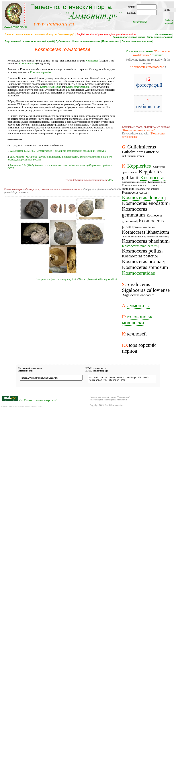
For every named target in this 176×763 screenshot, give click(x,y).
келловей (137, 334)
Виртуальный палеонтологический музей (29, 41)
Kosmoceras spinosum (145, 267)
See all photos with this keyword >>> (98, 279)
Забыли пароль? (169, 22)
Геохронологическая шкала (129, 37)
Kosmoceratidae (27, 63)
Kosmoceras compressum (134, 181)
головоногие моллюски (137, 319)
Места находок (163, 34)
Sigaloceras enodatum (139, 295)
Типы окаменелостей (159, 37)
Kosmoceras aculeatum (134, 185)
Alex (110, 180)
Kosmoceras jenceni (144, 227)
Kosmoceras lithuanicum (145, 232)
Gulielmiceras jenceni (133, 155)
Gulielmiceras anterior (140, 152)
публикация (149, 103)
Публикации (63, 41)
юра (133, 345)
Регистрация (140, 22)
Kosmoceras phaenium (77, 87)
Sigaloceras (138, 284)
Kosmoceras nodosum (157, 236)
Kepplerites (139, 166)
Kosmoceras (92, 60)
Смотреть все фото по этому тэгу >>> (56, 279)
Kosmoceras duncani (143, 197)
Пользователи (111, 41)
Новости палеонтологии (86, 41)
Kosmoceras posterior (140, 256)
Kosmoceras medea (134, 236)
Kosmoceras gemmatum (134, 212)
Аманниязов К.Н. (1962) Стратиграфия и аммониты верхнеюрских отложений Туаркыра (58, 151)
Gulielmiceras (141, 147)
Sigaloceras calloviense (146, 290)
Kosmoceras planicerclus (139, 246)
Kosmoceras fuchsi (157, 181)
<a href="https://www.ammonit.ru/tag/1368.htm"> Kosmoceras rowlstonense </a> (121, 379)
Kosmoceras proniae (40, 72)
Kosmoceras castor (134, 192)
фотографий (149, 82)
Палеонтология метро (37, 401)
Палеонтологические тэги (137, 41)
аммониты (138, 305)
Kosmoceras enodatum (145, 203)
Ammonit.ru (117, 406)
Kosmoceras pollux (141, 251)
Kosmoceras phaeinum (145, 241)
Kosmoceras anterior (147, 188)
